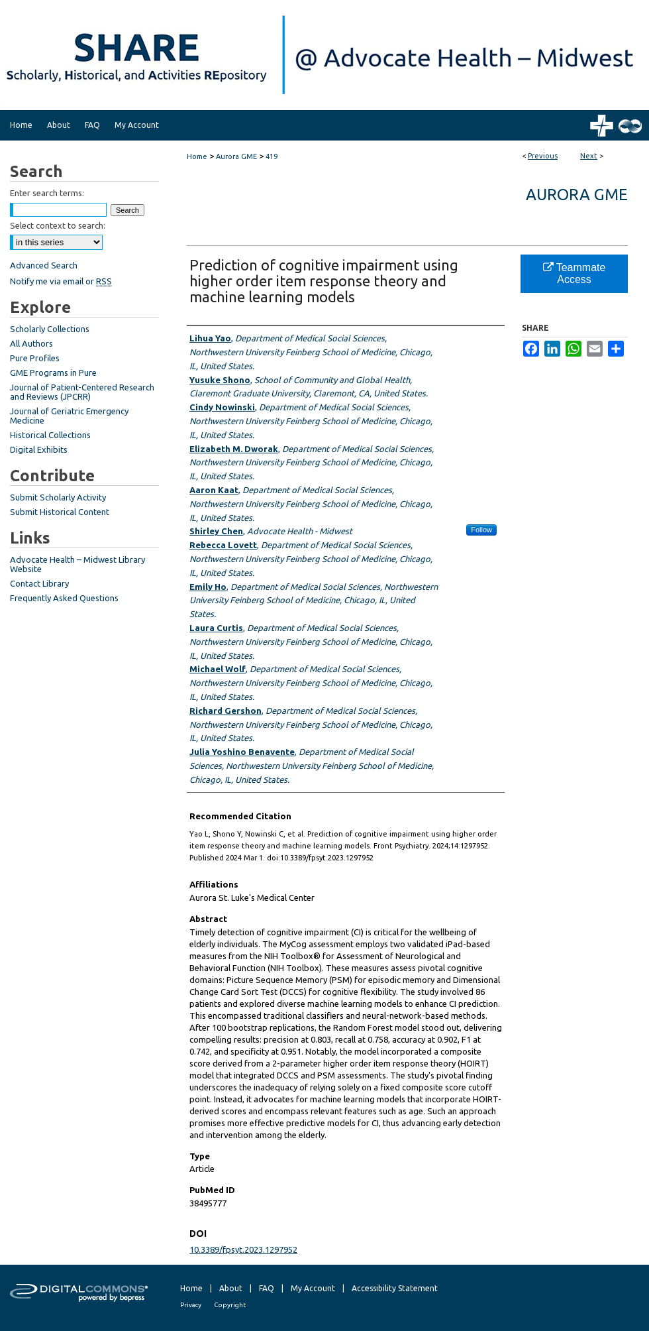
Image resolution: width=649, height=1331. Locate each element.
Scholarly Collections (49, 328)
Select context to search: (57, 225)
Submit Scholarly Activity (58, 497)
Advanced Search (43, 265)
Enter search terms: (47, 193)
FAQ (266, 1288)
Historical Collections (50, 434)
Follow (481, 530)
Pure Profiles (35, 358)
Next (588, 156)
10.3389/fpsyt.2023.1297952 (243, 1249)
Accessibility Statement (395, 1288)
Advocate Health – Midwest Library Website (77, 564)
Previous (543, 156)
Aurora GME (236, 156)
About (230, 1288)
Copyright (230, 1304)
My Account (313, 1288)
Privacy (190, 1304)
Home (197, 156)
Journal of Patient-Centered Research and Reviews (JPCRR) (82, 391)
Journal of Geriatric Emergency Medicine (69, 415)
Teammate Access (574, 273)
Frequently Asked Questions (64, 598)
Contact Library (39, 583)
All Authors (31, 343)
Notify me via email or (61, 281)
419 (271, 156)
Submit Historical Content (59, 511)
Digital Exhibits (39, 449)
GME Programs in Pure (53, 372)
